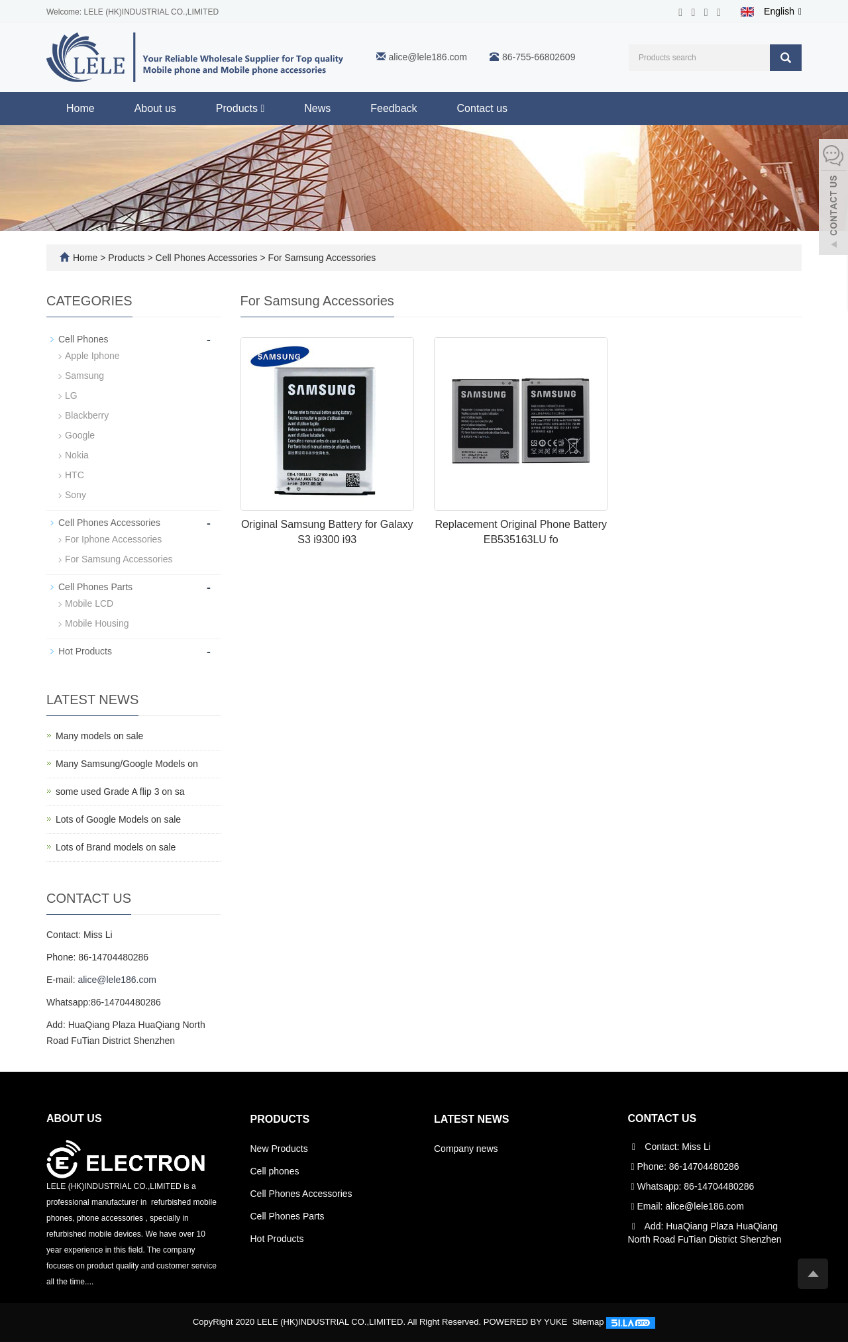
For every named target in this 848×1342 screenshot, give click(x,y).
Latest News (471, 1119)
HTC (74, 475)
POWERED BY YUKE (527, 1322)
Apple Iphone (92, 355)
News (317, 108)
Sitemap (588, 1322)
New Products (279, 1148)
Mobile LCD (89, 603)
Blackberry (87, 415)
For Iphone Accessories (113, 539)
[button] (262, 108)
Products (240, 108)
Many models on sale (99, 736)
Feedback (393, 108)
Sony (75, 495)
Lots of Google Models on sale (118, 819)
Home (80, 108)
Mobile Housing (97, 623)
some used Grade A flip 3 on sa (120, 791)
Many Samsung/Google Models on (127, 763)
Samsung (84, 375)
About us (155, 108)
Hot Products (85, 651)
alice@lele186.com (428, 57)
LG (71, 395)
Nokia (77, 455)
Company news (466, 1148)
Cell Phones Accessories (206, 257)
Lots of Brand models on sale (116, 847)
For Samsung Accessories (321, 257)
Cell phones (274, 1171)
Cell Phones (83, 339)
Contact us (482, 108)
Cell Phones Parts (95, 587)
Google (80, 435)
